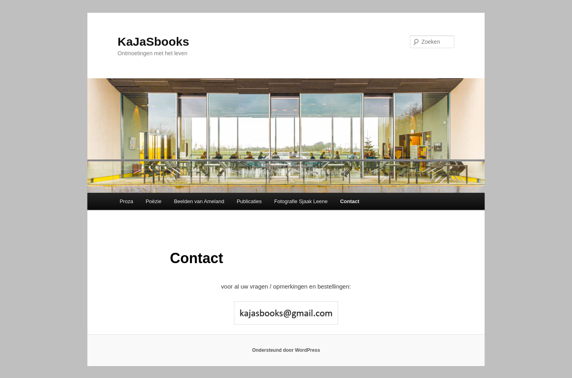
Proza (126, 201)
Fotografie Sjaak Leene (300, 201)
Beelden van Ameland (199, 201)
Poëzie (154, 201)
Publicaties (249, 201)
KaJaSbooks (153, 41)
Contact (349, 201)
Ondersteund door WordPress (286, 350)
